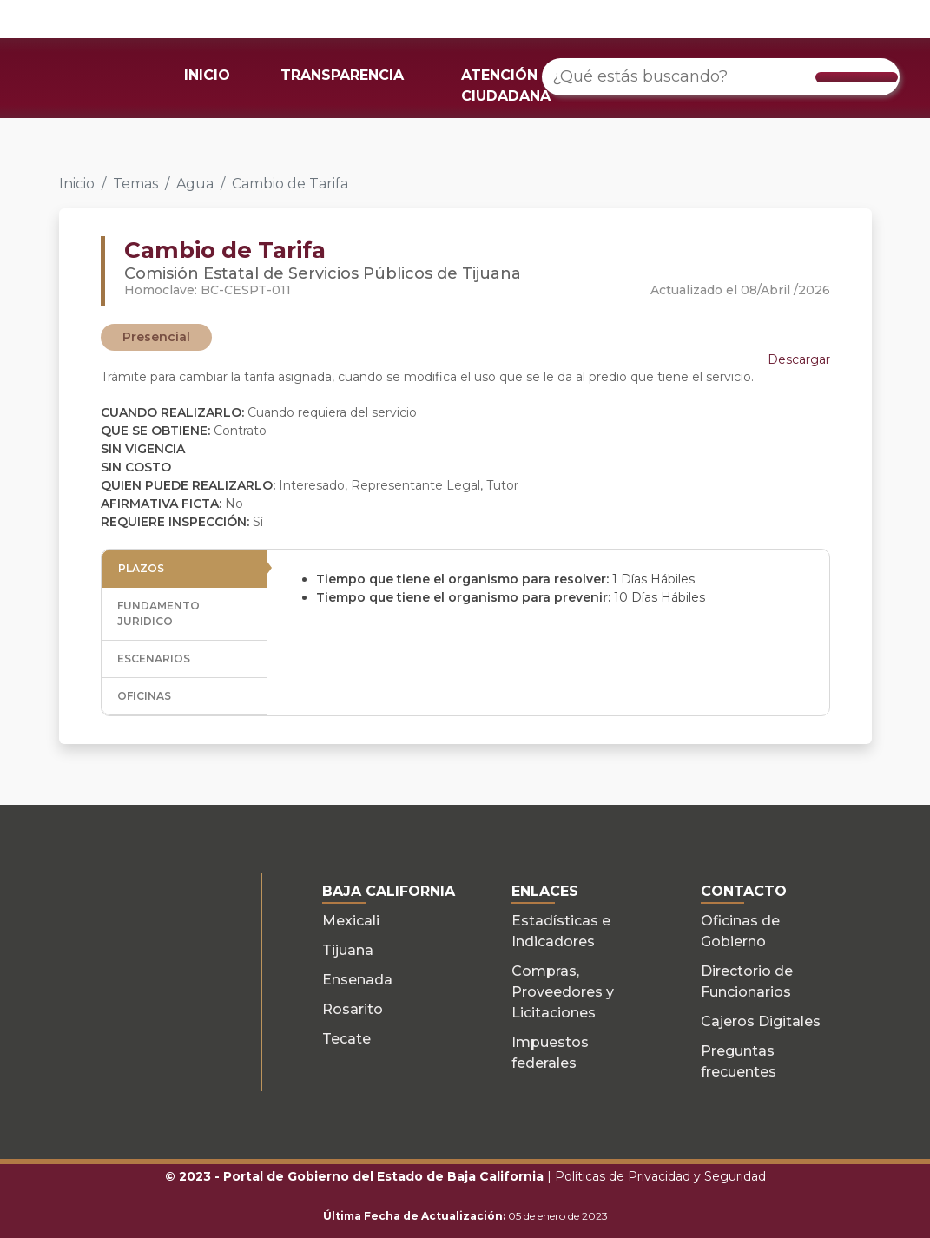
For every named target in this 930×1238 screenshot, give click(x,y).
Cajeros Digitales (761, 1021)
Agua (195, 183)
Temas (135, 183)
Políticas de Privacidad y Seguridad (660, 1176)
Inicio (77, 183)
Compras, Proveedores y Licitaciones (562, 992)
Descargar (799, 359)
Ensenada (357, 979)
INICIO (207, 75)
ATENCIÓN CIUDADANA (506, 85)
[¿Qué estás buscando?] (721, 76)
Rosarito (352, 1009)
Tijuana (347, 950)
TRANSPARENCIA (342, 75)
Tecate (346, 1039)
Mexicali (350, 920)
